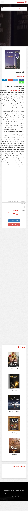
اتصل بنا (12, 490)
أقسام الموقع (14, 224)
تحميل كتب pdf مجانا (20, 490)
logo (21, 2)
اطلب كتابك (20, 493)
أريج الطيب (19, 76)
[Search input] (14, 9)
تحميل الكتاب (14, 220)
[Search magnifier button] (2, 8)
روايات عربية (15, 210)
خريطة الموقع (7, 490)
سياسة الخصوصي (8, 493)
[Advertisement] (14, 24)
